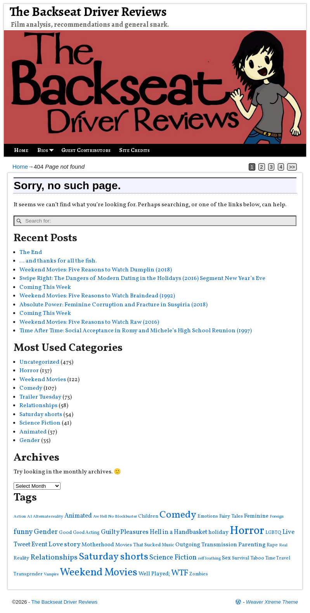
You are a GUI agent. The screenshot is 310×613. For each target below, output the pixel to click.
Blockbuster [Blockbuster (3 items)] (126, 517)
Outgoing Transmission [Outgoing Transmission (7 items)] (206, 545)
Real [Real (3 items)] (283, 545)
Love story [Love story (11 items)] (64, 544)
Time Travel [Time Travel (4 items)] (277, 558)
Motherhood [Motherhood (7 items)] (97, 545)
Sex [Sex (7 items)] (226, 558)
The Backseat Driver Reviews (88, 12)
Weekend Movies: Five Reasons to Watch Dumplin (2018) (95, 270)
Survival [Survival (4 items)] (240, 558)
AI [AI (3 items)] (29, 517)
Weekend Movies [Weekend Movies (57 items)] (98, 572)
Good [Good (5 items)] (65, 532)
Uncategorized (39, 362)
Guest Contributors (86, 150)
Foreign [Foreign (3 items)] (277, 517)
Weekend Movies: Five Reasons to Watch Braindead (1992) (97, 296)
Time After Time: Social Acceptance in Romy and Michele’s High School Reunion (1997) (135, 331)
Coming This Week (45, 287)
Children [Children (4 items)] (148, 516)
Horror (29, 371)
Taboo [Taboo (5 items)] (257, 558)
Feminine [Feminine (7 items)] (256, 516)
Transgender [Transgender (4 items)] (28, 574)
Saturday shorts (40, 415)
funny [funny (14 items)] (23, 532)
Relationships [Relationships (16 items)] (54, 557)
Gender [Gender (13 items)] (46, 532)
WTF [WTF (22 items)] (179, 573)
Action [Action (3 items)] (20, 517)
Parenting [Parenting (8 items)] (251, 544)
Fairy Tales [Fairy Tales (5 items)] (231, 516)
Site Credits (134, 150)
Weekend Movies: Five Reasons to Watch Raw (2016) (89, 322)
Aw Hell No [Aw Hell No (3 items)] (103, 517)
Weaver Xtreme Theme (272, 602)
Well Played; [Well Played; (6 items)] (154, 574)
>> (292, 167)
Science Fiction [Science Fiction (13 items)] (173, 558)
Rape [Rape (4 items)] (272, 545)
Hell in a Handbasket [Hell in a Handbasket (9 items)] (178, 532)
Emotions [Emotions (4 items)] (207, 516)
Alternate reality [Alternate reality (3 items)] (48, 517)
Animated (33, 432)
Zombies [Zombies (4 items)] (198, 574)
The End (30, 253)
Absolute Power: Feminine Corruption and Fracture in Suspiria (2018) (113, 305)
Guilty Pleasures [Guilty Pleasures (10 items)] (125, 532)
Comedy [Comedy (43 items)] (177, 515)
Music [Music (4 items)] (168, 545)
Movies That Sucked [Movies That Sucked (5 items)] (138, 545)
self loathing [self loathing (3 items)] (209, 558)
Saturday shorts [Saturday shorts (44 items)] (113, 557)
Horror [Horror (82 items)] (247, 531)
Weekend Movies (42, 380)
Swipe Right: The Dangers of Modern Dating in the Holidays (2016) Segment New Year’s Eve (142, 279)
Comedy (30, 388)
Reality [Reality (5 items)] (21, 558)
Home (21, 150)
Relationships (38, 406)
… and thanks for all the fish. (58, 261)
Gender (29, 441)
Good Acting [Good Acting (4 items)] (86, 532)
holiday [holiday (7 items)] (218, 532)
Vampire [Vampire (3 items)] (51, 574)
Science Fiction (40, 423)
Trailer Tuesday (40, 397)
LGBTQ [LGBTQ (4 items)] (273, 532)
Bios (47, 150)
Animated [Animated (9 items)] (78, 515)
